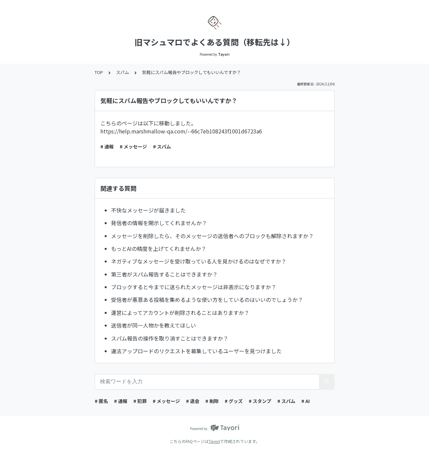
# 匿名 (101, 401)
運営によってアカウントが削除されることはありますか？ (180, 313)
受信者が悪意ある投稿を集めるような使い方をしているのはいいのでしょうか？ (207, 300)
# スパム (162, 146)
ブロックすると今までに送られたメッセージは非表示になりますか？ (193, 287)
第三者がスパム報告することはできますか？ (164, 274)
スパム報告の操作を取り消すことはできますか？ (169, 338)
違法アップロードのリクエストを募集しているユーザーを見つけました (196, 351)
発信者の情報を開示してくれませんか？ (159, 223)
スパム (122, 72)
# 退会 (192, 401)
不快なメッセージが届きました (148, 210)
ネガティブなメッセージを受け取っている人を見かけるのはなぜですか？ (198, 261)
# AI (305, 401)
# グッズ (234, 401)
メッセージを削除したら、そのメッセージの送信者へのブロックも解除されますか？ (212, 236)
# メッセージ (133, 146)
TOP (99, 72)
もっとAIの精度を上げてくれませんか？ (158, 249)
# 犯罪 (140, 401)
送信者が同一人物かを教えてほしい (153, 325)
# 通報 (107, 146)
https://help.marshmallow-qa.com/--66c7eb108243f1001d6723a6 (181, 131)
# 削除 (212, 401)
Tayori (214, 441)
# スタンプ (260, 401)
